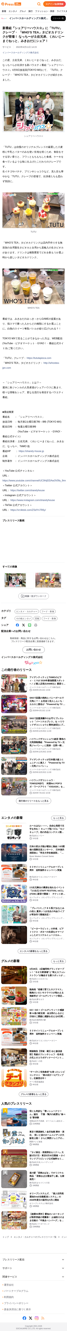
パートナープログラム (15, 1291)
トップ (5, 1237)
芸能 (37, 618)
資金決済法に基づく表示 (16, 1309)
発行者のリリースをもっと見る (34, 801)
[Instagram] (36, 1318)
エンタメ (13, 11)
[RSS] (43, 1318)
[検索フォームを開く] (39, 4)
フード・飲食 (47, 611)
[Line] (29, 625)
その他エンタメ (23, 618)
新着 (4, 11)
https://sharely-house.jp (31, 451)
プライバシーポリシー (15, 1303)
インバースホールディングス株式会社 (20, 52)
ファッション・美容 (44, 11)
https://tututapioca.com (39, 358)
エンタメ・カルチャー (26, 611)
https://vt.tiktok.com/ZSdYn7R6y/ (28, 510)
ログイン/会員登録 (54, 4)
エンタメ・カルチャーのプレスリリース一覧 (35, 1237)
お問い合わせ (33, 649)
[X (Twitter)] (23, 625)
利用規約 (8, 1297)
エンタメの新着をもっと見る (33, 951)
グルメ (23, 11)
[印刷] (35, 625)
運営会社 (8, 1285)
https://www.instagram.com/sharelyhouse (32, 500)
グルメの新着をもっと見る (33, 1094)
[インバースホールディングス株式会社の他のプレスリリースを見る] (58, 18)
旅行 (30, 11)
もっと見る (58, 818)
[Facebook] (17, 625)
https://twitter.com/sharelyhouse (27, 490)
